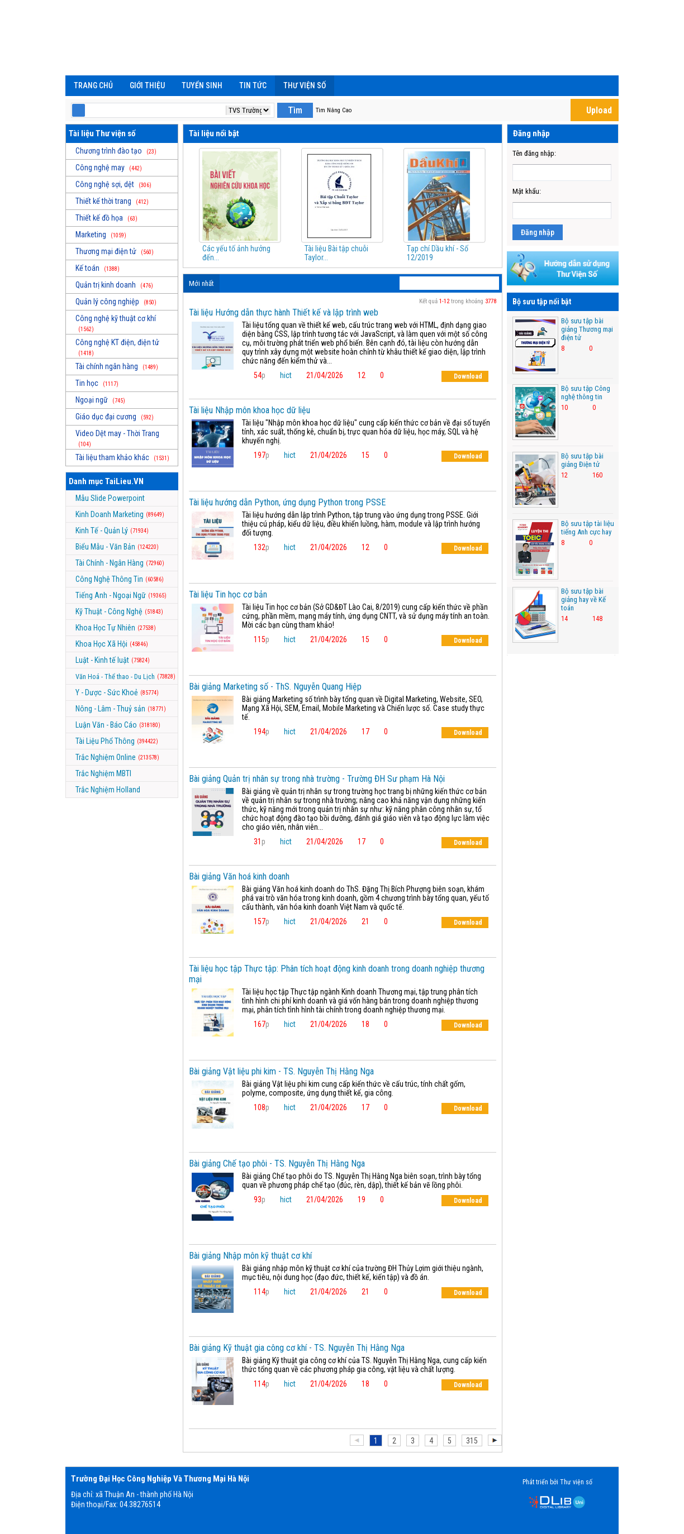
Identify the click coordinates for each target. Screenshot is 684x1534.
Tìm (295, 110)
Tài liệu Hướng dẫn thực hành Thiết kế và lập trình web (283, 312)
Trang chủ (93, 85)
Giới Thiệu (147, 85)
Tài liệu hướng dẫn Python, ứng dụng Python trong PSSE (287, 502)
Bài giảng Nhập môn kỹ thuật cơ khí (250, 1255)
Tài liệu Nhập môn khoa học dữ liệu (249, 410)
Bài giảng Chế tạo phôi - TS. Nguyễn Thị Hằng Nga (277, 1163)
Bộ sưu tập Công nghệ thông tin (585, 392)
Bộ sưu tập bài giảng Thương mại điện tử (587, 329)
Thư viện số (304, 85)
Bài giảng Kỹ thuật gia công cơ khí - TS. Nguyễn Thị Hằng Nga (297, 1347)
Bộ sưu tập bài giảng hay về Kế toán (583, 599)
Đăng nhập (537, 232)
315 (472, 1440)
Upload (593, 110)
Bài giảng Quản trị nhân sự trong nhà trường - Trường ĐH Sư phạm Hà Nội (317, 778)
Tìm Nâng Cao (334, 110)
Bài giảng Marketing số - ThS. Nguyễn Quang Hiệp (275, 686)
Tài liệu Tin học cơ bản (228, 594)
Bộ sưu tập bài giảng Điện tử (582, 460)
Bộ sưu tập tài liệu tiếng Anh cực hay (587, 527)
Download (462, 376)
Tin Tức (253, 85)
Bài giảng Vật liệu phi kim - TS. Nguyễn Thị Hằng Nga (281, 1071)
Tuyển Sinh (202, 85)
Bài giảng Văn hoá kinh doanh (239, 876)
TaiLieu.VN (124, 481)
